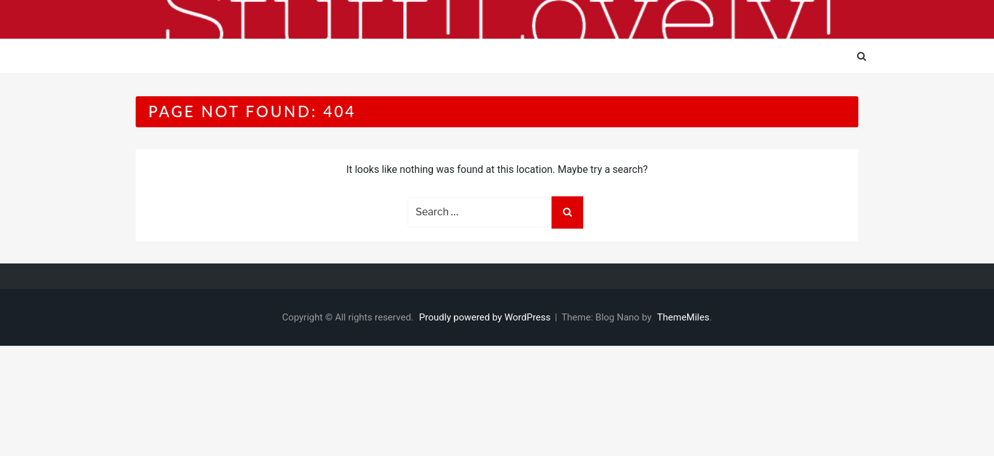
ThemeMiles (683, 317)
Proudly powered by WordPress (486, 317)
